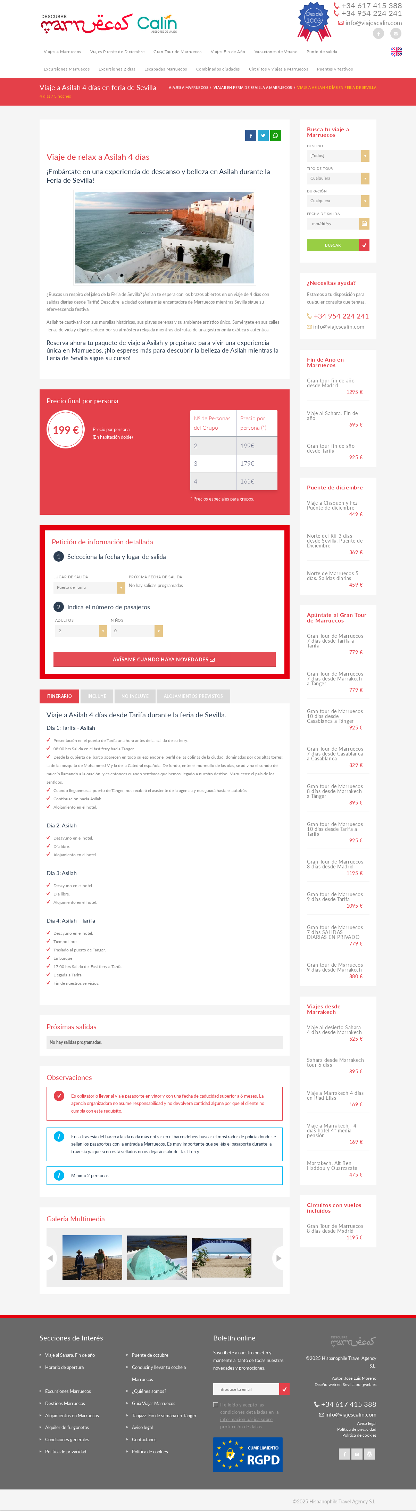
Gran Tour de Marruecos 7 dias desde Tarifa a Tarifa (335, 641)
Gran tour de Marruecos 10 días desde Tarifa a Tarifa (335, 829)
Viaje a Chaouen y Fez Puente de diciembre (332, 505)
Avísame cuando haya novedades (164, 659)
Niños (117, 620)
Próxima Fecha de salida (155, 577)
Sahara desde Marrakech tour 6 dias (335, 1062)
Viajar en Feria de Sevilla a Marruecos (253, 87)
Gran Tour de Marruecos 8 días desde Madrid (335, 864)
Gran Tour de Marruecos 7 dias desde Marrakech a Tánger (335, 678)
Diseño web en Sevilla (335, 1384)
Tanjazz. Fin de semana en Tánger (164, 1415)
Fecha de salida (323, 214)
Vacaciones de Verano (276, 51)
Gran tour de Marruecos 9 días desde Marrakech (335, 967)
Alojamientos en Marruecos (72, 1415)
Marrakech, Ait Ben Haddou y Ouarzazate (332, 1165)
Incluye (97, 696)
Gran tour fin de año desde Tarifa (331, 448)
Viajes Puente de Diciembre (117, 51)
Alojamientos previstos (193, 696)
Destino (315, 146)
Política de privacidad (65, 1451)
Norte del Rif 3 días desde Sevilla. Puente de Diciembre (335, 540)
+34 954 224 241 (368, 13)
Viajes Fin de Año (228, 51)
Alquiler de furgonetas (67, 1427)
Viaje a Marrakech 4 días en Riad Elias (335, 1095)
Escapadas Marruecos (165, 69)
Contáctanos (144, 1439)
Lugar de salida (70, 577)
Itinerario (59, 696)
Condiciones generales (67, 1439)
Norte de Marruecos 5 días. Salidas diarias (332, 575)
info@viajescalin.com (370, 22)
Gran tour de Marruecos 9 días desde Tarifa (335, 896)
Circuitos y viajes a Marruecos (278, 69)
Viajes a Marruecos (62, 51)
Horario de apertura (64, 1367)
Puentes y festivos (335, 69)
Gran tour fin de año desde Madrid (331, 383)
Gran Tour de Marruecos (177, 51)
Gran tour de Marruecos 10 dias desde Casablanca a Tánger (335, 716)
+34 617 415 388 (368, 5)
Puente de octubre (150, 1355)
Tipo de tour (320, 168)
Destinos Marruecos (65, 1403)
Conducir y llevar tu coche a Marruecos (159, 1373)
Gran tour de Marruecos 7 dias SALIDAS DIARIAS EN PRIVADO (335, 932)
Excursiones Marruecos (67, 69)
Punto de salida (322, 51)
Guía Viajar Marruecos (153, 1403)
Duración (317, 191)
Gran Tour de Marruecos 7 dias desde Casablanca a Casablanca (335, 753)
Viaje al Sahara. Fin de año (332, 415)
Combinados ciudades (218, 69)
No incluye (135, 696)
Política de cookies (150, 1451)
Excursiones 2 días (117, 69)
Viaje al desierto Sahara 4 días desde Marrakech (334, 1029)
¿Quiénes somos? (149, 1391)
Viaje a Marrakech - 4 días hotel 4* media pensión (332, 1130)
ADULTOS (64, 620)
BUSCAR (333, 245)
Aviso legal (142, 1427)
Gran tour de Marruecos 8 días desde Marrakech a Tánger (335, 791)
